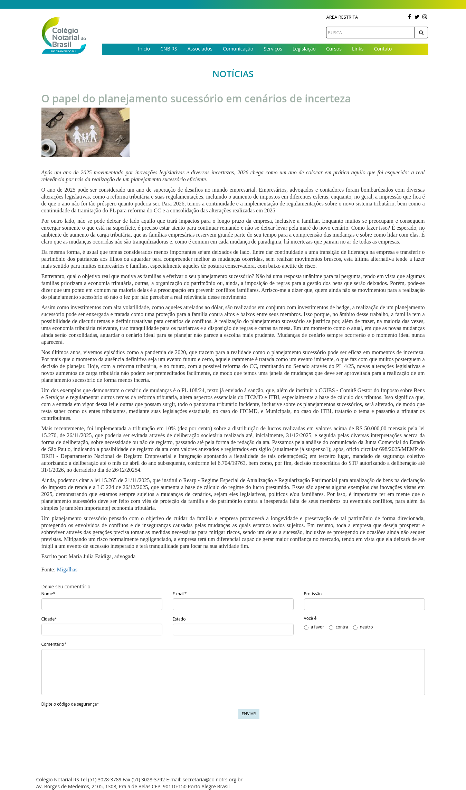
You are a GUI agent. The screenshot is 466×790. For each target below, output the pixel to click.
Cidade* (49, 619)
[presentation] (93, 722)
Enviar (249, 714)
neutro (363, 627)
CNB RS (168, 48)
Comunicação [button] (238, 48)
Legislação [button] (304, 48)
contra (338, 627)
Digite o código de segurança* (70, 704)
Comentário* (54, 644)
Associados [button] (200, 48)
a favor (314, 627)
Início (144, 48)
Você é (310, 618)
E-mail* (180, 594)
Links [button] (357, 48)
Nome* (48, 594)
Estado (179, 619)
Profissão (313, 594)
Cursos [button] (334, 48)
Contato (383, 48)
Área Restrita (342, 17)
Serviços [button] (273, 48)
